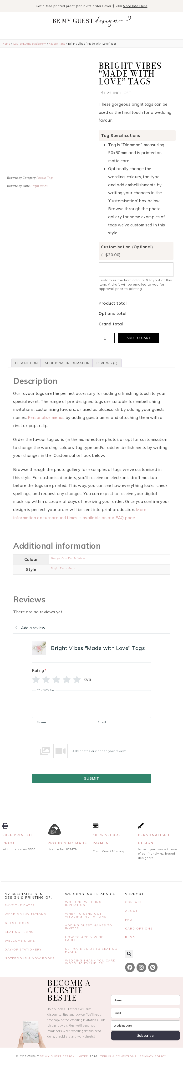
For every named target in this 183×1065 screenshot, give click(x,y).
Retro (71, 568)
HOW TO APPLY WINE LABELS (84, 938)
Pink (64, 558)
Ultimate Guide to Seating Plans (91, 950)
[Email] (122, 728)
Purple (72, 558)
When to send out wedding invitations (86, 915)
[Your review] (91, 704)
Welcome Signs (20, 940)
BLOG (130, 937)
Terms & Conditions (118, 1056)
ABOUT (131, 911)
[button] (129, 954)
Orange (55, 558)
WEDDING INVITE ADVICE (90, 894)
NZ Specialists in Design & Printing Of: (28, 896)
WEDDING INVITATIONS (25, 914)
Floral (63, 568)
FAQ (128, 919)
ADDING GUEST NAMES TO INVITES (88, 927)
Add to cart (138, 338)
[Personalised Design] (141, 826)
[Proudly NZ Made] (54, 830)
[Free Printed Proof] (5, 826)
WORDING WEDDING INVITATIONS (83, 903)
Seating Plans (19, 932)
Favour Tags (57, 43)
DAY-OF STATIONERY (23, 949)
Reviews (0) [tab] (107, 363)
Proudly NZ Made (67, 843)
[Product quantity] (107, 338)
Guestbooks (17, 923)
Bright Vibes (38, 228)
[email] (145, 1013)
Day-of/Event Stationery (29, 43)
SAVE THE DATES (20, 905)
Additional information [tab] (67, 363)
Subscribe (145, 1035)
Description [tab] (26, 363)
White (81, 558)
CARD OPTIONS (139, 928)
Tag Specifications (120, 135)
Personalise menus (47, 417)
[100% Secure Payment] (95, 826)
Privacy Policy (153, 1056)
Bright (55, 568)
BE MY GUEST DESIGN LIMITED (64, 1056)
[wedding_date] (145, 1025)
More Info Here (135, 6)
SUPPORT (134, 894)
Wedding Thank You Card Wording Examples (90, 962)
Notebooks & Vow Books (30, 958)
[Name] (61, 728)
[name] (145, 1000)
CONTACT (133, 902)
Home (6, 43)
